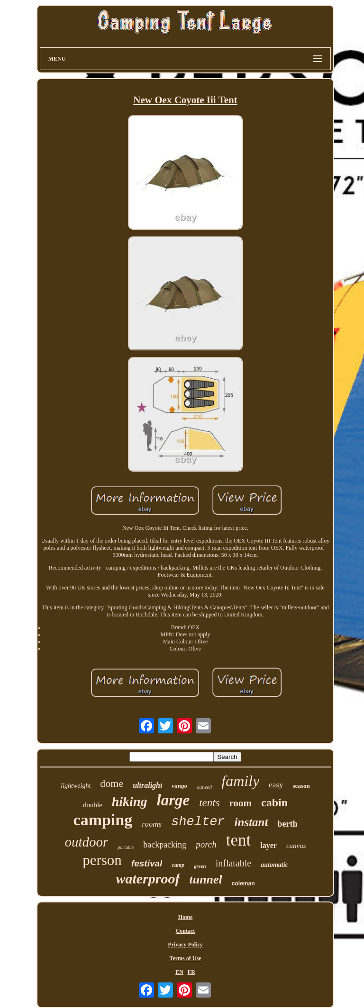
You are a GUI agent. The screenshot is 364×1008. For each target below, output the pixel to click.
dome (111, 783)
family (240, 780)
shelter (198, 822)
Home (185, 917)
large (173, 800)
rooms (152, 824)
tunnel (205, 879)
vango (179, 785)
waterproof (148, 878)
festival (146, 863)
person (102, 860)
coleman (243, 883)
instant (251, 822)
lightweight (76, 785)
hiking (129, 801)
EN (179, 972)
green (200, 866)
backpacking (164, 844)
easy (276, 784)
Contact (185, 931)
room (240, 803)
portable (126, 847)
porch (206, 844)
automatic (274, 864)
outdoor (86, 841)
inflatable (234, 863)
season (301, 785)
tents (209, 803)
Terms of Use (185, 958)
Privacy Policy (185, 944)
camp (178, 865)
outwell (204, 787)
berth (287, 824)
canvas (296, 845)
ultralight (147, 785)
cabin (274, 802)
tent (238, 840)
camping (103, 820)
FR (191, 972)
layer (268, 845)
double (92, 805)
